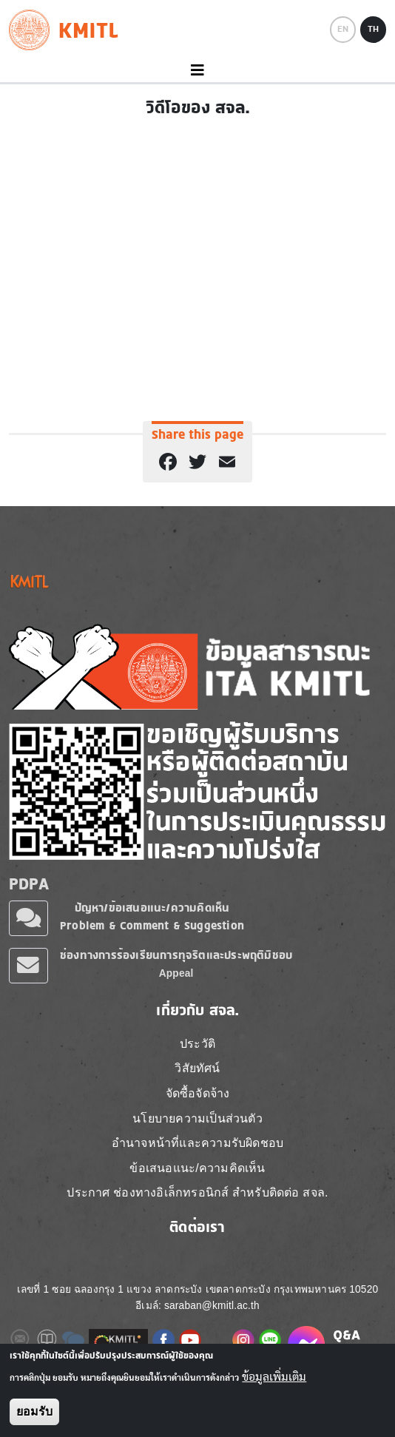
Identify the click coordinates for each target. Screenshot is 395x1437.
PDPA (29, 883)
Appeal (176, 973)
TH (373, 28)
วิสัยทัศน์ (197, 1068)
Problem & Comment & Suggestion (152, 925)
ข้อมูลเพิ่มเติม (274, 1377)
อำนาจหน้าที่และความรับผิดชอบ (197, 1143)
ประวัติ (197, 1043)
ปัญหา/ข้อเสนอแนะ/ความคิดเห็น (152, 908)
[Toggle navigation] (197, 70)
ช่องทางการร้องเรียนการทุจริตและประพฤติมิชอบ (176, 955)
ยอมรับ (34, 1411)
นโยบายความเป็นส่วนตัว (197, 1118)
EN (342, 28)
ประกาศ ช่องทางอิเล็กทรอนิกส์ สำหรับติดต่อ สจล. (197, 1192)
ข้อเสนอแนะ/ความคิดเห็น (197, 1168)
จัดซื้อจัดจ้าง (198, 1093)
